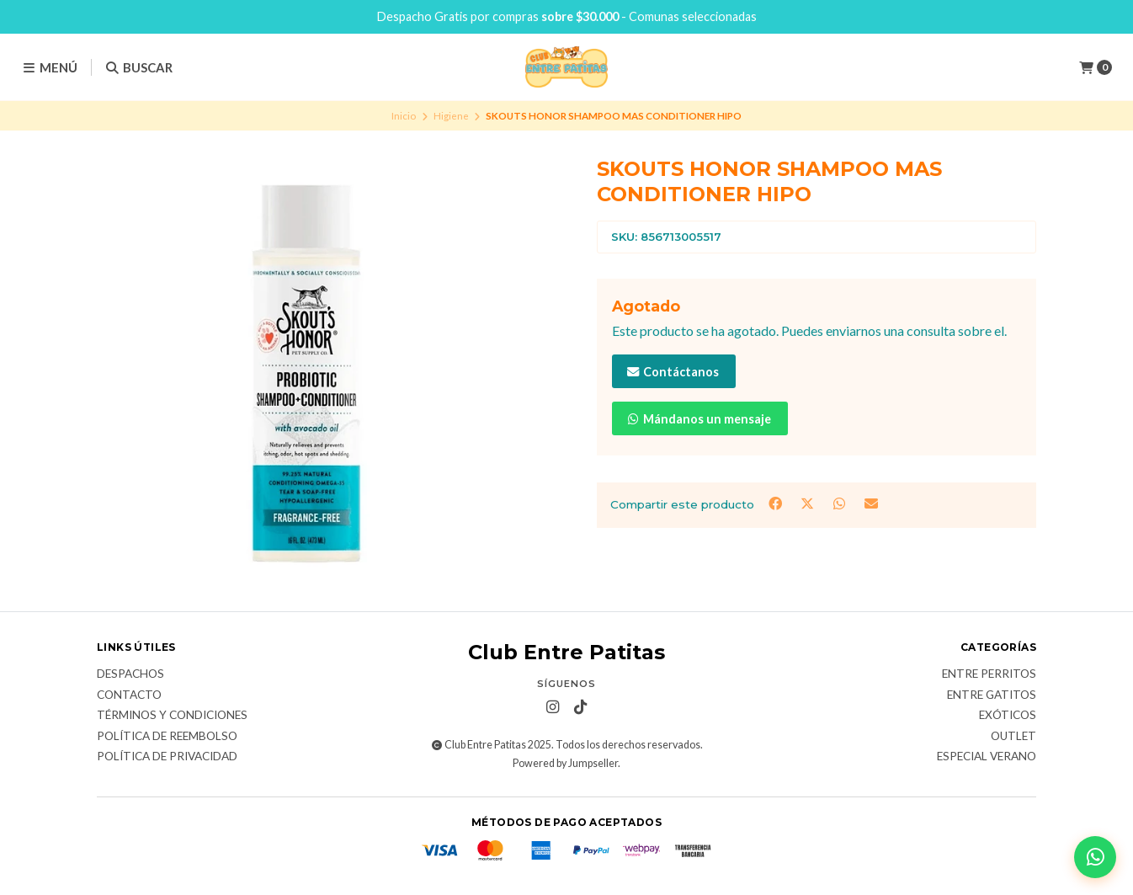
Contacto (129, 695)
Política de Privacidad (167, 757)
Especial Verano (986, 757)
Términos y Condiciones (172, 716)
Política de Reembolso (167, 737)
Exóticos (1007, 716)
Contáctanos (672, 372)
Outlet (1013, 737)
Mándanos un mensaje (698, 419)
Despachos (130, 674)
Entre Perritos (989, 674)
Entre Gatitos (991, 695)
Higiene (451, 115)
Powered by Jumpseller (565, 763)
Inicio (403, 115)
